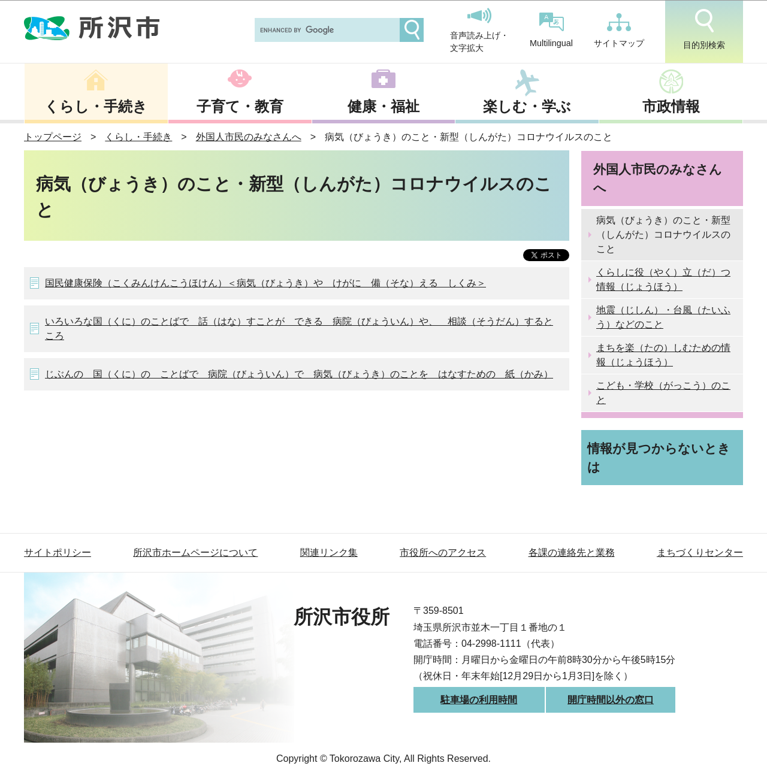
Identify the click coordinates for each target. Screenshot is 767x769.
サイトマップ (619, 30)
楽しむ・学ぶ (527, 106)
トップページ (52, 137)
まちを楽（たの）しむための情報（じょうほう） (663, 355)
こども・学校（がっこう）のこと (663, 392)
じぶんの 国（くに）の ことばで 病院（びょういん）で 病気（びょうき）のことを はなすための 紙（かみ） (299, 374)
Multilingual (551, 30)
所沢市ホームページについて (195, 552)
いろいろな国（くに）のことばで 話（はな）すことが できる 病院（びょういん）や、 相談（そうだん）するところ (299, 328)
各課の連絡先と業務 (572, 552)
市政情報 (671, 106)
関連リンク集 (329, 552)
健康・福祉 (383, 106)
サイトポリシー (57, 552)
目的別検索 (704, 29)
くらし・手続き (95, 106)
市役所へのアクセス (443, 552)
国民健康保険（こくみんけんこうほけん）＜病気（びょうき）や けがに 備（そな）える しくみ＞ (265, 283)
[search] (326, 30)
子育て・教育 (240, 106)
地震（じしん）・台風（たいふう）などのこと (663, 317)
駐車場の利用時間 (478, 700)
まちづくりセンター (700, 552)
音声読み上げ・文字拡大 (479, 30)
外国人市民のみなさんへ (248, 137)
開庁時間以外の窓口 (610, 700)
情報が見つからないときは (658, 457)
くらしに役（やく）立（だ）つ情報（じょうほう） (663, 279)
